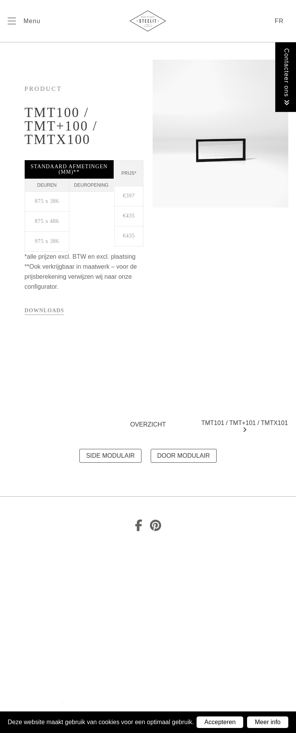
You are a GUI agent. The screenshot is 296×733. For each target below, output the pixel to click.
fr (279, 21)
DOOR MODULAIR (183, 455)
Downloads (44, 310)
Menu (32, 21)
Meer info (268, 722)
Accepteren (219, 722)
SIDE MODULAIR (110, 455)
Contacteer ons (286, 77)
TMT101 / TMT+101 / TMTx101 (244, 426)
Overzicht (148, 424)
